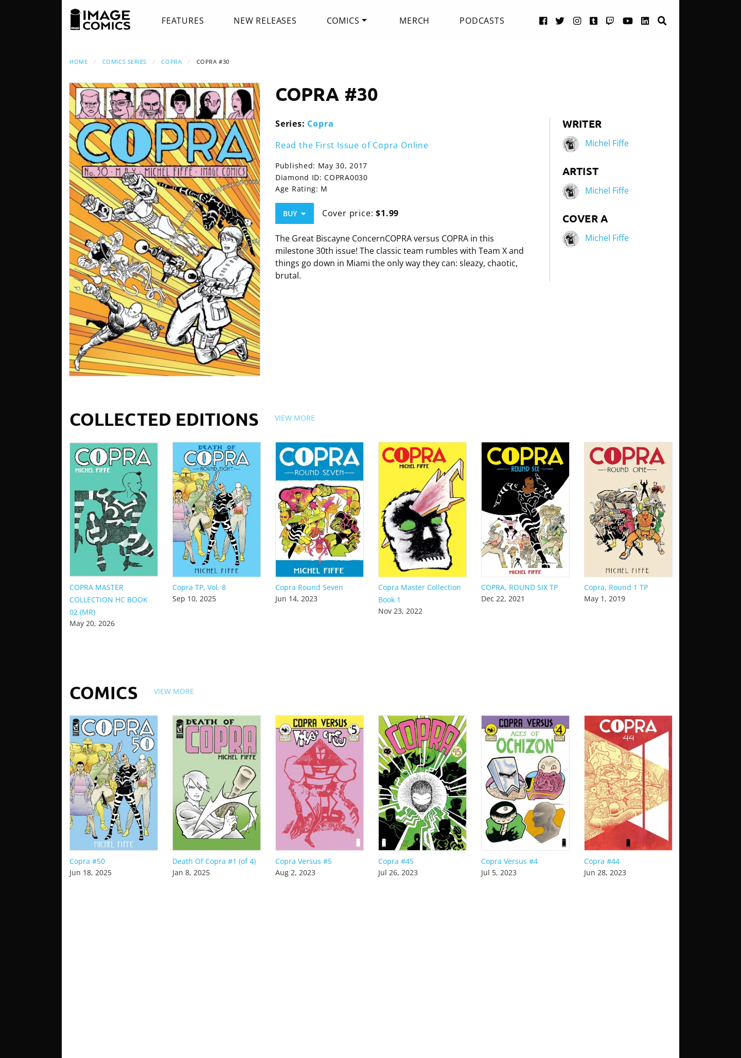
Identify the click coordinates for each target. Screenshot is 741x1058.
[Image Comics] (100, 19)
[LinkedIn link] (645, 20)
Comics (343, 20)
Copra (171, 61)
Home (78, 61)
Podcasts (482, 20)
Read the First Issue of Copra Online (352, 145)
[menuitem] (183, 20)
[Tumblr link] (594, 20)
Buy (294, 213)
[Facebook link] (543, 20)
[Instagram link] (577, 20)
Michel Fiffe (607, 143)
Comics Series (124, 61)
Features (183, 20)
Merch (414, 20)
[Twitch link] (610, 20)
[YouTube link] (628, 20)
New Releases (265, 20)
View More (295, 418)
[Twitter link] (560, 20)
